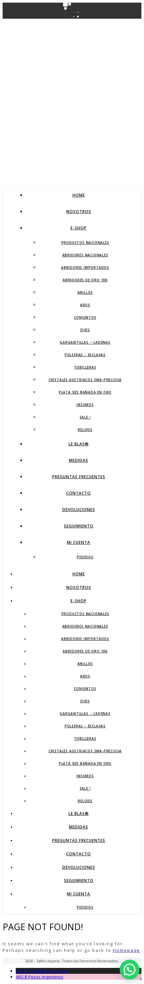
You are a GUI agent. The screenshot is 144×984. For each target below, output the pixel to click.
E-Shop (79, 228)
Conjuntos (85, 317)
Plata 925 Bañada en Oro (85, 392)
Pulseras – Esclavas (85, 355)
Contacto (78, 493)
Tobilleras (85, 367)
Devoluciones (78, 509)
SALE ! (85, 417)
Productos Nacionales (85, 242)
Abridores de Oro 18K (85, 280)
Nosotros (78, 211)
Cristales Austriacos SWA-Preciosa (85, 379)
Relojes (85, 429)
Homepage (126, 950)
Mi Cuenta (78, 542)
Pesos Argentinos (39, 977)
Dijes (85, 330)
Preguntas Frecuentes (78, 477)
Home (78, 195)
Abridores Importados (85, 267)
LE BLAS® (79, 444)
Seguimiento (78, 526)
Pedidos (85, 557)
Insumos (85, 404)
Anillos (85, 292)
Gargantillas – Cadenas (85, 342)
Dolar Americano (42, 971)
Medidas (78, 460)
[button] (129, 969)
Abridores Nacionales (85, 255)
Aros (85, 305)
